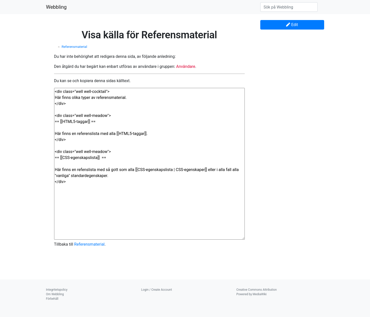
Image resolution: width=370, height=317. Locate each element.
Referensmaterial (74, 47)
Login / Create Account (156, 289)
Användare (185, 66)
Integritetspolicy (57, 289)
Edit (292, 24)
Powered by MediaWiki (251, 294)
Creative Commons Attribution (256, 289)
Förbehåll (52, 298)
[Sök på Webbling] (289, 7)
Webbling (56, 7)
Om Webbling (55, 294)
